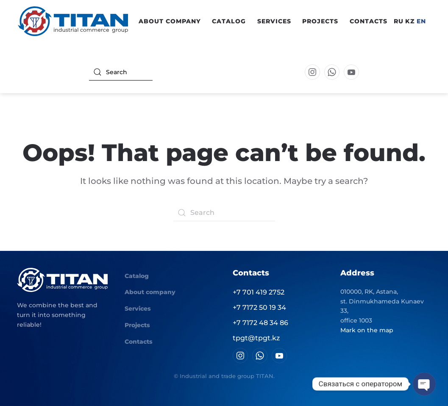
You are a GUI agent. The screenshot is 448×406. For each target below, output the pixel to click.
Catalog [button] (229, 21)
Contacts (368, 21)
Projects (320, 21)
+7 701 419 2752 (258, 292)
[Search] (121, 72)
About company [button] (170, 21)
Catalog (137, 276)
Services (274, 21)
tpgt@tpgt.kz (256, 338)
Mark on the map (366, 330)
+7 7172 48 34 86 (260, 323)
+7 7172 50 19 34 (259, 307)
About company (150, 292)
